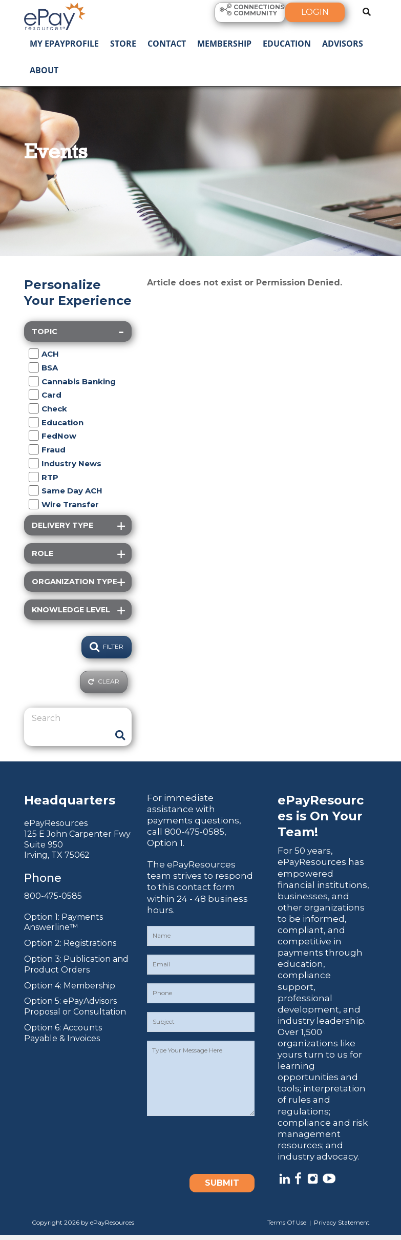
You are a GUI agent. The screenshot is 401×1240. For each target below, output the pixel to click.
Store (123, 43)
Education (287, 43)
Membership (224, 43)
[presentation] (225, 1145)
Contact (166, 43)
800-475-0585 (53, 896)
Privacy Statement (342, 1222)
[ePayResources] (55, 15)
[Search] (70, 718)
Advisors (342, 43)
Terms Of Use (286, 1222)
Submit (222, 1183)
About (44, 70)
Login (315, 12)
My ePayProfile (64, 43)
